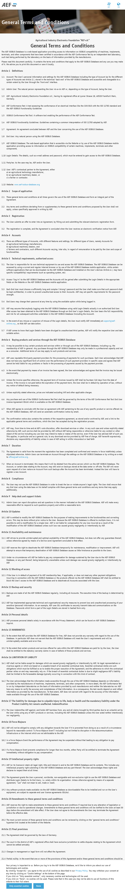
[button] (19, 886)
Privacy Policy (82, 870)
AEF (109, 7)
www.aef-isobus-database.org (27, 184)
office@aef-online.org (18, 457)
